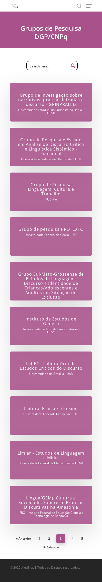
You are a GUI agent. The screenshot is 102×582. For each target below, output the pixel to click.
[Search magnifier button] (73, 65)
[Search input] (48, 66)
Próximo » (51, 547)
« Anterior (23, 538)
